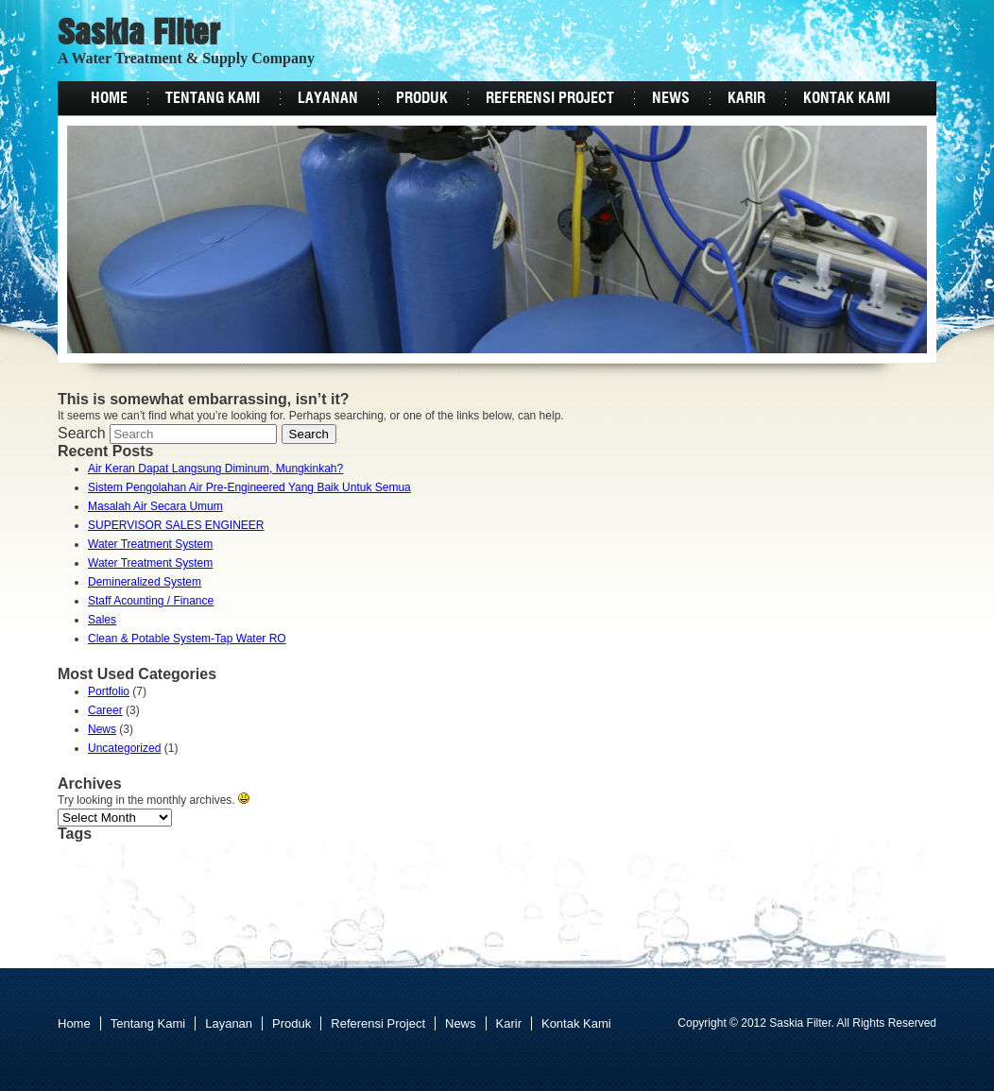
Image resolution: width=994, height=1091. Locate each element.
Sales (102, 619)
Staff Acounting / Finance (151, 600)
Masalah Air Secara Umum (155, 506)
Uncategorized (124, 748)
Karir (746, 98)
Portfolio (108, 691)
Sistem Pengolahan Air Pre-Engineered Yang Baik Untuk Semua (249, 487)
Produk (422, 98)
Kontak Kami (846, 98)
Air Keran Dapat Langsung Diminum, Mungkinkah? (215, 468)
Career (105, 710)
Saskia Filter (139, 35)
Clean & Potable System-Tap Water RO (187, 638)
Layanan (328, 98)
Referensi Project (550, 98)
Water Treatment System (150, 544)
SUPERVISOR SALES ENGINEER (176, 525)
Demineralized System (144, 581)
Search (82, 433)
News (671, 98)
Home (109, 98)
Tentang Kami (212, 98)
